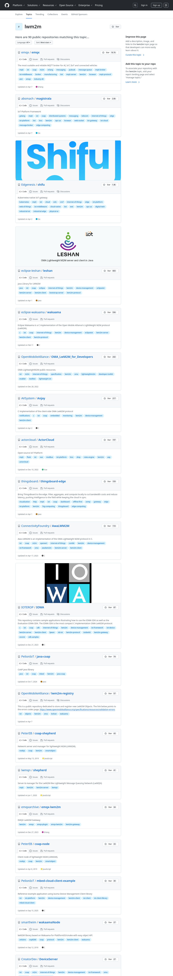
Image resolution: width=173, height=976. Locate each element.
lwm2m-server (25, 292)
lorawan (92, 74)
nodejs (22, 750)
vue (41, 457)
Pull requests (47, 59)
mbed (41, 674)
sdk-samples (33, 637)
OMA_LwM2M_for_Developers (72, 357)
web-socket (79, 120)
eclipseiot (101, 288)
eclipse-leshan (31, 271)
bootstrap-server (56, 292)
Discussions (63, 59)
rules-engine (89, 457)
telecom (84, 116)
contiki (72, 543)
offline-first (77, 501)
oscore (22, 637)
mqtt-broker (100, 70)
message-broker (26, 125)
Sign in (144, 5)
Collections (52, 14)
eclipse (42, 288)
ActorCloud (46, 440)
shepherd (40, 770)
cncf (61, 202)
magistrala (43, 98)
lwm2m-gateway (101, 632)
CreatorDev (29, 959)
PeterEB (26, 733)
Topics (29, 14)
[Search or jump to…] (135, 5)
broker (38, 74)
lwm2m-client (40, 292)
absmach (27, 98)
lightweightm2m (88, 374)
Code (23, 59)
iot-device (111, 627)
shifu (41, 185)
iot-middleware (25, 74)
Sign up (156, 5)
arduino (22, 939)
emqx (25, 52)
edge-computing (43, 125)
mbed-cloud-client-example (56, 881)
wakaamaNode (49, 922)
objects (28, 714)
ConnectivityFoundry (35, 526)
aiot (21, 79)
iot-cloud (104, 120)
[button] (23, 42)
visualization (24, 501)
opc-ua (58, 120)
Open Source (67, 5)
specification (56, 374)
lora (40, 120)
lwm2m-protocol (73, 292)
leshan (47, 271)
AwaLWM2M (60, 526)
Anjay (41, 398)
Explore (19, 14)
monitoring (67, 415)
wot (71, 206)
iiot (61, 74)
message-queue (85, 70)
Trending (39, 14)
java (21, 288)
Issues (33, 59)
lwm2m (83, 74)
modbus (49, 457)
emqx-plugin (42, 824)
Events (64, 14)
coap (35, 70)
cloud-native (55, 206)
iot (28, 70)
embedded (55, 415)
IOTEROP (27, 607)
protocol (50, 939)
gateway (97, 501)
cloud (47, 202)
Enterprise (86, 5)
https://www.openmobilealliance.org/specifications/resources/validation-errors (77, 709)
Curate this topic (135, 54)
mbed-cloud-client (27, 903)
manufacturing (50, 74)
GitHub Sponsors (79, 14)
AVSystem (28, 398)
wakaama (54, 312)
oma (76, 374)
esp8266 (32, 939)
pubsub (72, 70)
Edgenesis (28, 185)
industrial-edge (40, 211)
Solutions (34, 5)
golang (22, 116)
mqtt (21, 70)
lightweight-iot (45, 379)
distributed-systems (57, 116)
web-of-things (25, 206)
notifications (24, 415)
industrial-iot (24, 211)
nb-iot (60, 632)
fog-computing (48, 506)
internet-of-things (99, 116)
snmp (88, 501)
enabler (22, 379)
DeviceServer (48, 959)
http (35, 501)
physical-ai (54, 211)
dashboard (65, 501)
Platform (19, 5)
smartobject (50, 750)
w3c (55, 202)
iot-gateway (92, 120)
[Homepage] (7, 5)
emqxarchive (30, 807)
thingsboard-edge (53, 481)
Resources (50, 5)
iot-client (86, 898)
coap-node (42, 844)
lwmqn (26, 770)
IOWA (40, 607)
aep (108, 457)
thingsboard (29, 481)
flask (29, 457)
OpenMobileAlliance (35, 357)
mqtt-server (71, 74)
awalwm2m (46, 548)
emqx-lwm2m (51, 807)
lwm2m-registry (62, 693)
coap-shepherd (45, 733)
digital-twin (100, 206)
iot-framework (25, 548)
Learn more (133, 82)
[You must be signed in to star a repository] (115, 27)
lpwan (52, 632)
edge (112, 116)
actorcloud (28, 440)
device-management (84, 288)
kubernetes (24, 202)
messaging (60, 70)
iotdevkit (87, 632)
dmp (78, 457)
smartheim (28, 922)
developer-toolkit (106, 374)
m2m (42, 70)
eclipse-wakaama (33, 312)
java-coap (43, 656)
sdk (38, 627)
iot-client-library (100, 898)
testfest (32, 379)
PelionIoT (27, 656)
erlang (50, 70)
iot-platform (24, 120)
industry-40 (39, 79)
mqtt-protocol (105, 74)
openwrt (43, 543)
